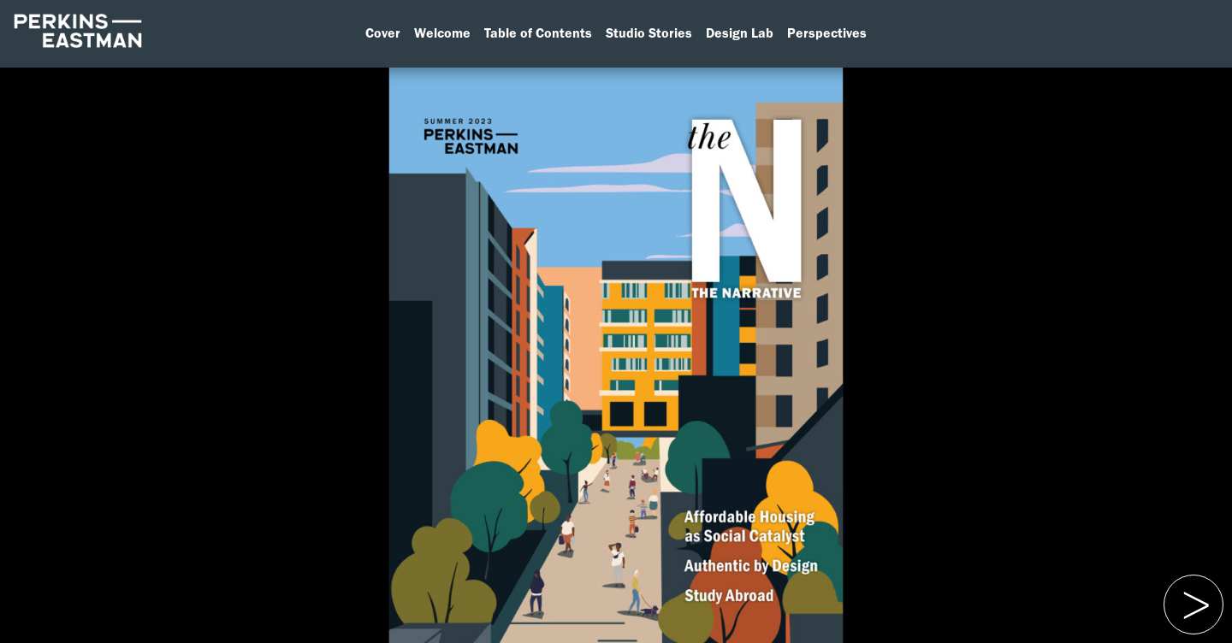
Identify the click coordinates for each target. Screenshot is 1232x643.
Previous (1190, 585)
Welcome (442, 33)
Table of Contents (538, 33)
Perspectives (827, 33)
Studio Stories (649, 33)
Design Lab (739, 33)
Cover (382, 33)
